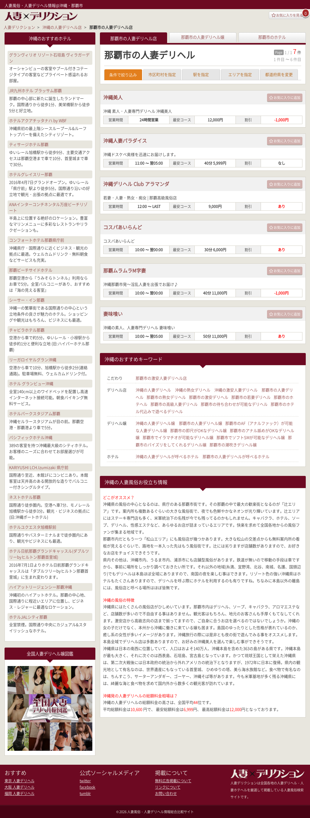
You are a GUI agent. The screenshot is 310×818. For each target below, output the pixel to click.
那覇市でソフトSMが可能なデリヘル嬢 (250, 437)
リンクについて (166, 786)
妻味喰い (114, 315)
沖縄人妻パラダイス (127, 142)
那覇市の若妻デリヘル (251, 398)
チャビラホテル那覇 (27, 329)
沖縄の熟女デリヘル (192, 391)
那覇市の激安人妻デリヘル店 (161, 379)
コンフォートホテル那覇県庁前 (36, 239)
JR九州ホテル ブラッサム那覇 (35, 90)
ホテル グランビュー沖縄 (31, 383)
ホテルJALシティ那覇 (28, 616)
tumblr (85, 792)
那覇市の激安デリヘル (208, 398)
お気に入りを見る (284, 15)
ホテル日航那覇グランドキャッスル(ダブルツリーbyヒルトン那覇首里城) (49, 553)
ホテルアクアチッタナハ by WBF (38, 120)
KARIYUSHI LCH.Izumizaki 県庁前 (38, 467)
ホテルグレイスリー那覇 (30, 173)
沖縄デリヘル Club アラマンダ (140, 185)
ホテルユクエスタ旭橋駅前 (32, 526)
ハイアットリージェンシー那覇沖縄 (40, 586)
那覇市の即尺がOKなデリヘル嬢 (198, 431)
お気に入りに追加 (284, 98)
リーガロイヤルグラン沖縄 (32, 359)
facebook (87, 786)
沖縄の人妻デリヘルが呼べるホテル (167, 456)
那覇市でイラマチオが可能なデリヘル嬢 (178, 437)
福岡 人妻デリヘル (18, 792)
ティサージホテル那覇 (28, 144)
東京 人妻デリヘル (18, 780)
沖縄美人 (114, 98)
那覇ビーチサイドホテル (30, 269)
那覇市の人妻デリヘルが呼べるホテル (236, 456)
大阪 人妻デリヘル (18, 786)
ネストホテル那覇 (25, 497)
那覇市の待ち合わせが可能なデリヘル (234, 405)
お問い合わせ (165, 792)
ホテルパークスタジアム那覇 (34, 413)
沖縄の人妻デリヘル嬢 (155, 424)
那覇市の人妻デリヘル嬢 (203, 37)
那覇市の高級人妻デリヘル (174, 405)
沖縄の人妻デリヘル (153, 391)
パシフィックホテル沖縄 (30, 437)
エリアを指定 (240, 75)
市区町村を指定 (162, 75)
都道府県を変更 (279, 75)
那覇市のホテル (272, 37)
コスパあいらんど (125, 228)
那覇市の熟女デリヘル (166, 398)
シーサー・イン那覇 (27, 299)
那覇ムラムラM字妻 (127, 272)
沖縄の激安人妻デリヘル (236, 391)
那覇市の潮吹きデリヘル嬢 (233, 444)
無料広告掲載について (171, 780)
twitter (85, 780)
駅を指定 (201, 75)
